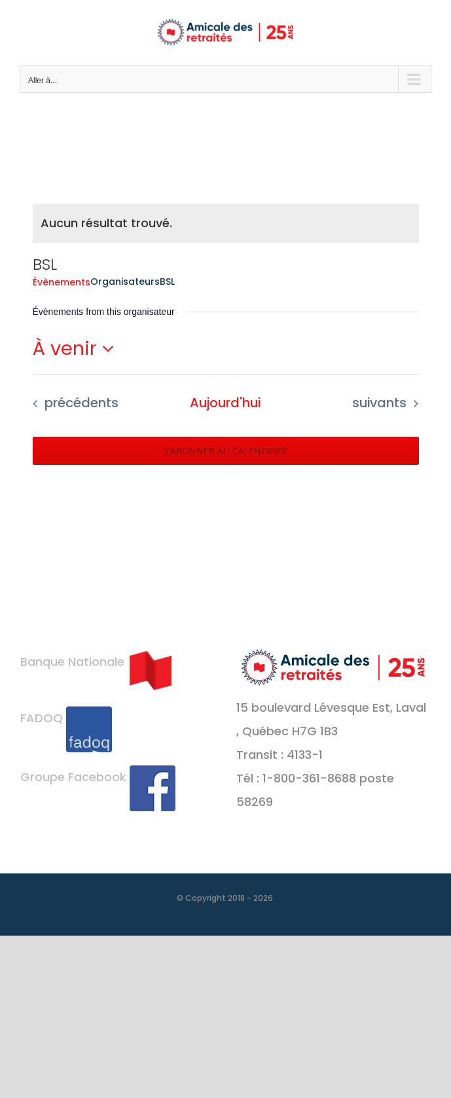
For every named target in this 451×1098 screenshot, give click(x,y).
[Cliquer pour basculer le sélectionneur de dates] (77, 349)
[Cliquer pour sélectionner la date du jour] (225, 403)
